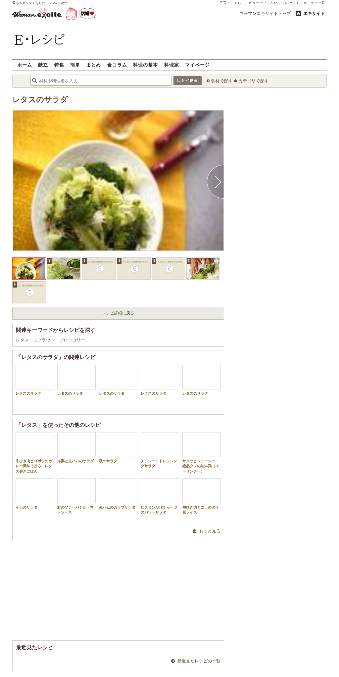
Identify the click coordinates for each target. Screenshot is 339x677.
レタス (23, 340)
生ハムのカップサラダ (118, 493)
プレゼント (290, 3)
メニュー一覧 (314, 3)
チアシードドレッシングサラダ (160, 450)
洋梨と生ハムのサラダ (76, 447)
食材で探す (221, 80)
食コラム (117, 65)
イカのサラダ (35, 493)
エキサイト (314, 13)
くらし (239, 3)
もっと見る (209, 530)
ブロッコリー (72, 340)
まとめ (93, 65)
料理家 (171, 65)
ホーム (24, 65)
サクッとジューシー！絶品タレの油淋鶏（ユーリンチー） (201, 452)
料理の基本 (145, 65)
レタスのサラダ (40, 100)
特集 (59, 65)
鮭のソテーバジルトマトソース (76, 496)
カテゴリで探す (253, 80)
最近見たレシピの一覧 (198, 660)
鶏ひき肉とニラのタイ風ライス (201, 496)
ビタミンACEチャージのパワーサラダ (160, 496)
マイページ (197, 65)
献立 (43, 65)
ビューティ (258, 3)
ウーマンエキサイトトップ (265, 13)
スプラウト (44, 340)
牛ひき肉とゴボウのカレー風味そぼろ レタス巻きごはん (35, 452)
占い (274, 3)
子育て (224, 3)
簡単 (75, 65)
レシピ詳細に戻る (118, 313)
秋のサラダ (118, 447)
